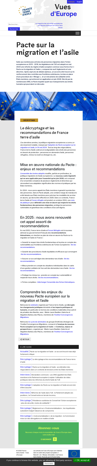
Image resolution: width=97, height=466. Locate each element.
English (79, 2)
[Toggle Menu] (78, 33)
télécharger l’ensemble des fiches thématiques (55, 282)
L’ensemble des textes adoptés (32, 173)
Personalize (49, 463)
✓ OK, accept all (81, 460)
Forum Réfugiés (54, 230)
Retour (26, 339)
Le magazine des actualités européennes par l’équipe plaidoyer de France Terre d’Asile (48, 26)
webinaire (34, 305)
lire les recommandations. (31, 254)
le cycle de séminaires (37, 322)
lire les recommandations (48, 277)
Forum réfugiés (38, 200)
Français (71, 2)
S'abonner (46, 439)
